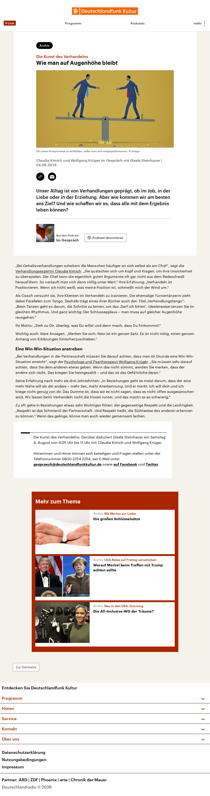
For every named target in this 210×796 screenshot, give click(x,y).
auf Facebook (125, 464)
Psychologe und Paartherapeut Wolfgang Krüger (106, 361)
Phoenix (50, 779)
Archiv (44, 45)
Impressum (13, 766)
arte (65, 779)
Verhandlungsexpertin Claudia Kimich (48, 271)
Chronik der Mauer (89, 779)
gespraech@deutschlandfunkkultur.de (67, 464)
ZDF (35, 779)
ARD (24, 779)
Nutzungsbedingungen (24, 759)
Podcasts (138, 23)
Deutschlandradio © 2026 (27, 786)
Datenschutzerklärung (23, 752)
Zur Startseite (26, 667)
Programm (73, 23)
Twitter (152, 464)
